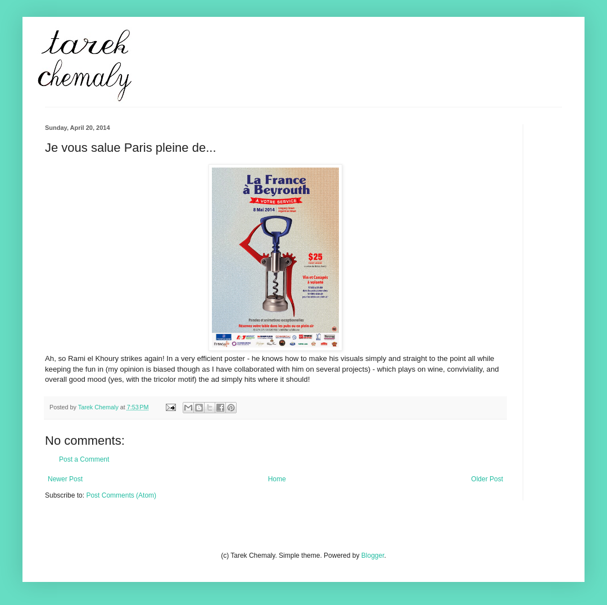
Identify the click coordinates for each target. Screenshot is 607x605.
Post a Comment (84, 459)
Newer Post (65, 479)
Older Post (487, 479)
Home (277, 479)
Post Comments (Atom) (121, 495)
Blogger (372, 555)
